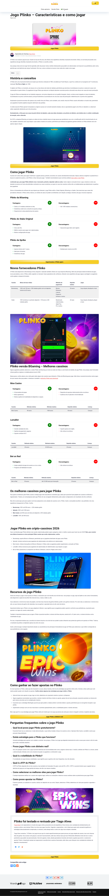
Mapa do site (40, 893)
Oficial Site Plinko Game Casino (68, 891)
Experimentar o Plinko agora (54, 262)
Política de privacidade (51, 891)
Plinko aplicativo (45, 9)
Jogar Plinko (54, 48)
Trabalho (94, 891)
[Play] (54, 339)
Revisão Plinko (55, 9)
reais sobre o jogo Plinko (77, 178)
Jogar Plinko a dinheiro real (54, 717)
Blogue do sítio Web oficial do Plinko (83, 891)
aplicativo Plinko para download (49, 378)
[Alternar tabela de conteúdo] (17, 73)
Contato (59, 891)
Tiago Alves (32, 54)
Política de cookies (42, 891)
